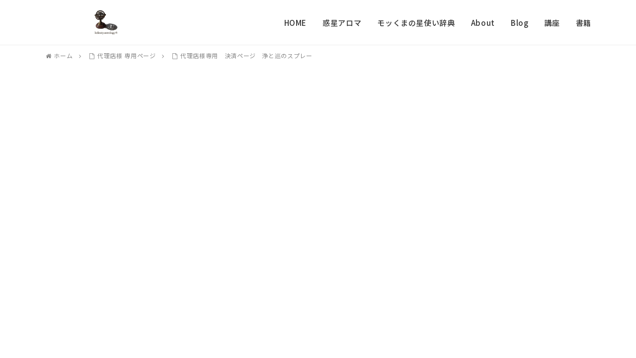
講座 (551, 22)
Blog (520, 22)
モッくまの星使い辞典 (416, 22)
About (483, 22)
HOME (295, 22)
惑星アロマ (341, 22)
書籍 (583, 22)
